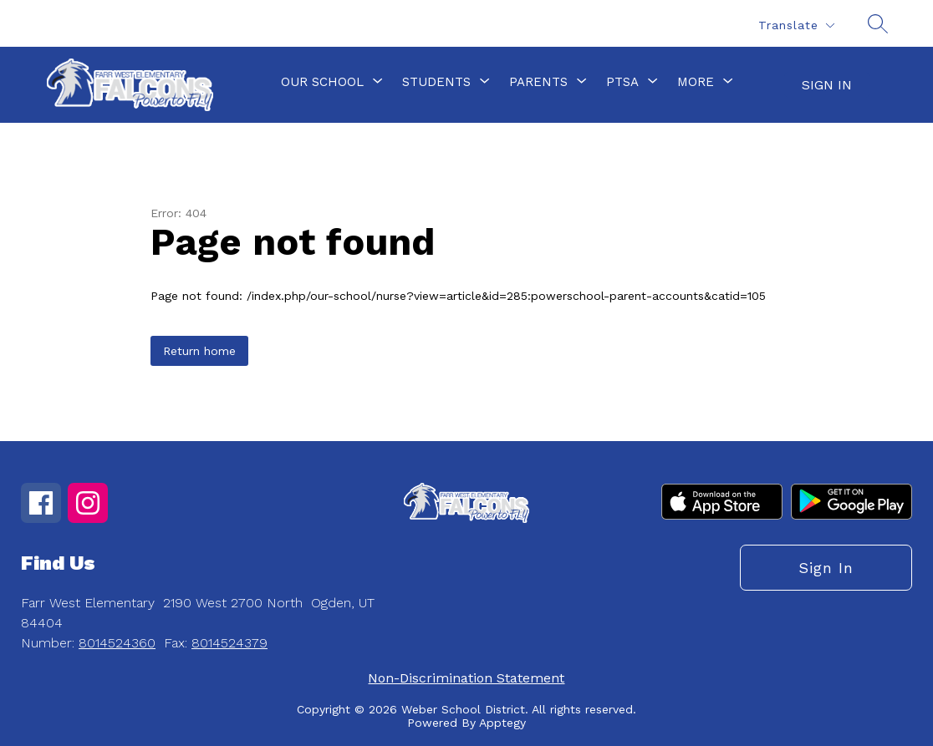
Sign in (827, 85)
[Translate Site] (796, 25)
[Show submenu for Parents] (538, 82)
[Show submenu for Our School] (322, 82)
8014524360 (117, 643)
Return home (199, 351)
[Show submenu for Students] (436, 82)
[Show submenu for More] (695, 82)
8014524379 (229, 643)
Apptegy (502, 722)
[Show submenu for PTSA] (622, 82)
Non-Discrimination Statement (466, 678)
